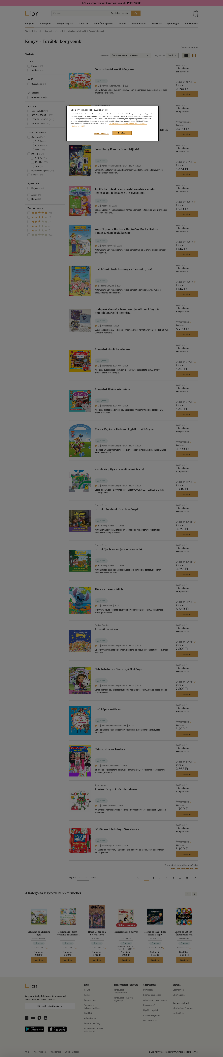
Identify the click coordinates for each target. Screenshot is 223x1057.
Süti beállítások (101, 134)
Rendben (122, 133)
